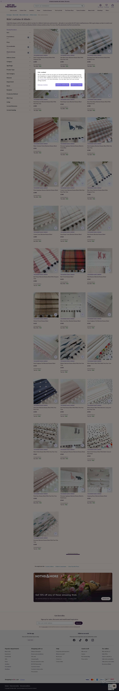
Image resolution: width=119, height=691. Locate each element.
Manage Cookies (43, 85)
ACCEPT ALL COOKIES (76, 84)
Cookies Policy (43, 79)
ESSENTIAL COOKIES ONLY (62, 84)
